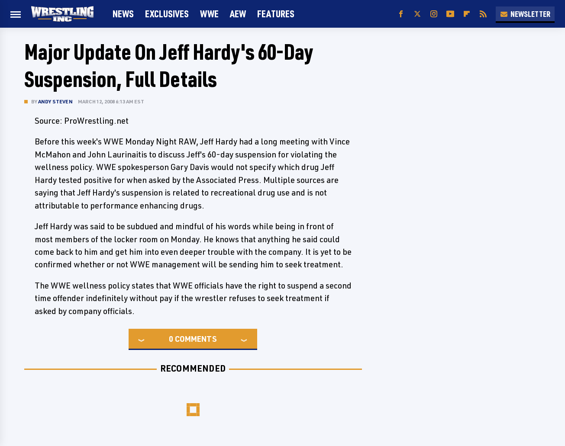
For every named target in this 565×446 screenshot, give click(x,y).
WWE (209, 13)
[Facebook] (401, 14)
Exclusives (167, 13)
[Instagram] (434, 14)
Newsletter (525, 14)
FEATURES (275, 13)
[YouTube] (450, 14)
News (123, 13)
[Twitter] (417, 14)
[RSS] (483, 14)
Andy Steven (55, 101)
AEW (238, 13)
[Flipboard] (467, 14)
